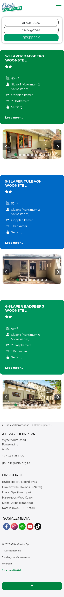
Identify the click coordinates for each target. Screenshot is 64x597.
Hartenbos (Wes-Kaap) (17, 497)
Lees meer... (14, 117)
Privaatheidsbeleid (11, 550)
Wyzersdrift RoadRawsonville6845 (14, 444)
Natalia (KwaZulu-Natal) (18, 508)
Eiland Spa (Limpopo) (16, 492)
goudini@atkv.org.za (16, 463)
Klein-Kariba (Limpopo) (17, 503)
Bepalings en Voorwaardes (16, 557)
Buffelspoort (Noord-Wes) (20, 481)
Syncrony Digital (11, 570)
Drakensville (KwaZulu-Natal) (22, 487)
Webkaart (7, 563)
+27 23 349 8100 (13, 455)
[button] (32, 144)
